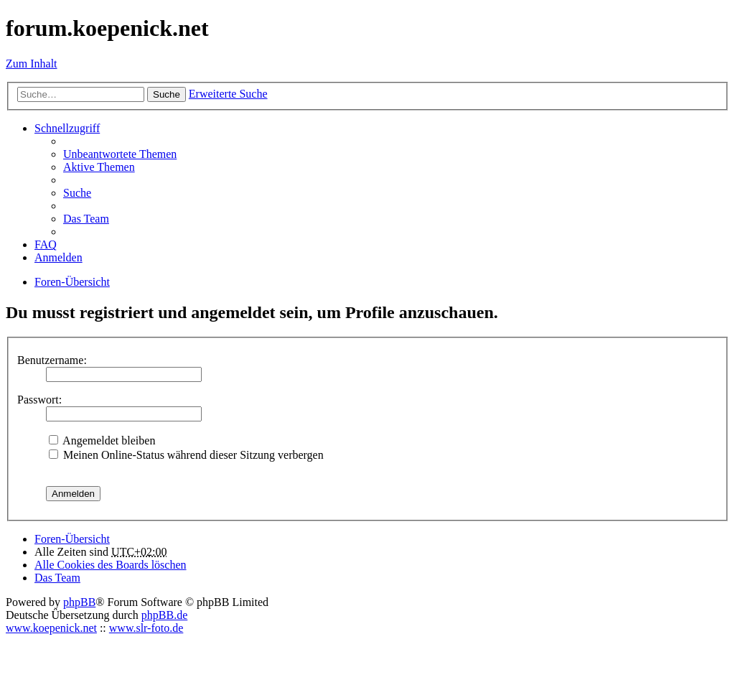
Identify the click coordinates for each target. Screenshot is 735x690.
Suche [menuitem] (77, 193)
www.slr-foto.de (146, 628)
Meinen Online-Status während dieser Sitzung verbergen (186, 455)
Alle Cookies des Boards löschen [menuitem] (110, 565)
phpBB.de (164, 615)
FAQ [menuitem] (45, 244)
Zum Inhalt (31, 63)
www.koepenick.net (51, 628)
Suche (166, 94)
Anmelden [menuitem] (58, 257)
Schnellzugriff (67, 128)
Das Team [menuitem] (86, 219)
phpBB (79, 602)
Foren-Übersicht (72, 539)
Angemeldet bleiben (102, 440)
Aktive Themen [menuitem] (99, 167)
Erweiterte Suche (228, 94)
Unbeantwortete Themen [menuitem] (120, 154)
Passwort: (39, 399)
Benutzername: (52, 360)
